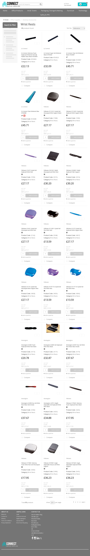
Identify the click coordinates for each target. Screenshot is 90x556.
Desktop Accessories (29, 20)
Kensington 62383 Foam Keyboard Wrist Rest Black (28, 345)
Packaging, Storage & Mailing (52, 11)
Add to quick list (26, 82)
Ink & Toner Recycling (22, 523)
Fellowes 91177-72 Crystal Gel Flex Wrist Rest (74, 287)
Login (17, 514)
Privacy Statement (6, 523)
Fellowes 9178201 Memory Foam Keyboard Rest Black (74, 404)
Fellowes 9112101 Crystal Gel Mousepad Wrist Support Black (52, 112)
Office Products (17, 11)
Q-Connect (24, 48)
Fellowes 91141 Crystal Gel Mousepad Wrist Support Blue (29, 287)
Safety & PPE (45, 15)
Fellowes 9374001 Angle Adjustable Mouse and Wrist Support (52, 464)
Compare (25, 85)
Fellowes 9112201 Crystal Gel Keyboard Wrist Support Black (74, 112)
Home (5, 11)
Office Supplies (15, 20)
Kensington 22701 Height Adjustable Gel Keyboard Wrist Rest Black (52, 404)
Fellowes (46, 107)
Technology (83, 11)
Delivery (3, 518)
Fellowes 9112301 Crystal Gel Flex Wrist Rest (52, 229)
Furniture (70, 11)
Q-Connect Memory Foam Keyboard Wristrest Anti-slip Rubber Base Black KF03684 (29, 54)
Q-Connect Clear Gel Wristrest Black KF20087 (74, 54)
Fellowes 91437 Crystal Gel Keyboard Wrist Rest (29, 171)
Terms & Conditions (6, 520)
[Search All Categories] (30, 4)
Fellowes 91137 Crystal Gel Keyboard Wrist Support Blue (74, 229)
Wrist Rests (31, 62)
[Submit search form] (40, 4)
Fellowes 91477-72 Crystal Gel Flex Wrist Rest (52, 287)
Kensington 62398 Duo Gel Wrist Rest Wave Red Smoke (30, 404)
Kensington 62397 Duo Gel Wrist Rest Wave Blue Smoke (75, 345)
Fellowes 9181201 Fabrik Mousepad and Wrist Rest (51, 171)
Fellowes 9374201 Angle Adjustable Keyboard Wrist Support (73, 464)
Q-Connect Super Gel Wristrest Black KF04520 (52, 54)
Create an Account (21, 516)
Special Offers (20, 520)
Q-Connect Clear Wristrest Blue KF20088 (30, 112)
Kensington (24, 340)
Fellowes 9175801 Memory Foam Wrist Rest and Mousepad (30, 464)
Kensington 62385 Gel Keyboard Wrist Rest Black (53, 345)
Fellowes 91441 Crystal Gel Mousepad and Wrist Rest (29, 229)
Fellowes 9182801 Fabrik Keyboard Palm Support (73, 171)
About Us (3, 514)
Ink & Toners (32, 11)
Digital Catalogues (21, 518)
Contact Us (4, 516)
